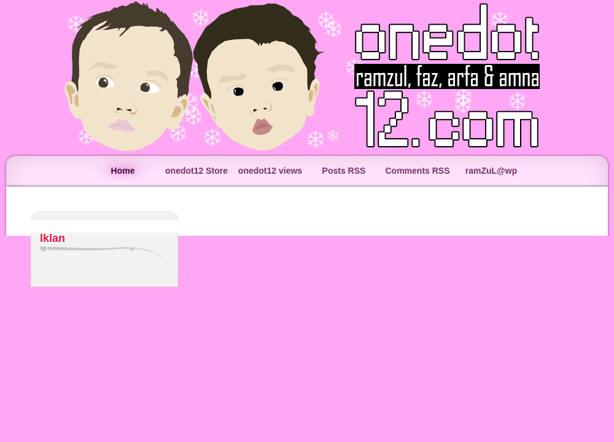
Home (123, 171)
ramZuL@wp (491, 171)
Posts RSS (344, 171)
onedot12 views (270, 171)
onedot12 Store (196, 171)
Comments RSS (417, 171)
